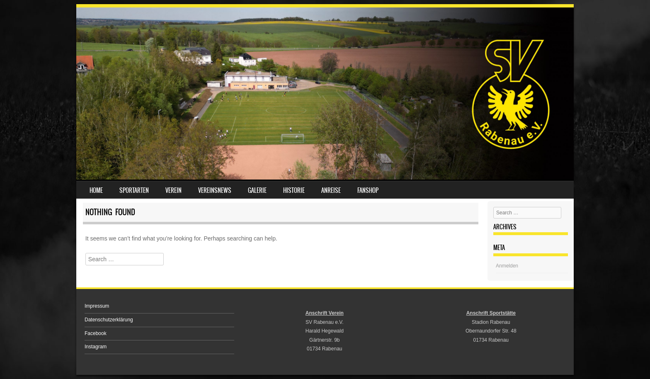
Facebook (96, 333)
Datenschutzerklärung (109, 320)
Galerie (257, 190)
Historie (294, 190)
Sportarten (134, 190)
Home (96, 190)
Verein (173, 190)
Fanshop (367, 190)
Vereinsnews (214, 190)
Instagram (96, 347)
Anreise (331, 190)
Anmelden (507, 266)
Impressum (97, 306)
